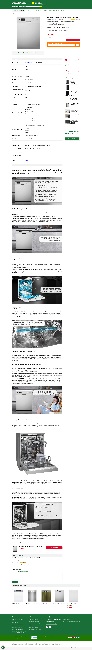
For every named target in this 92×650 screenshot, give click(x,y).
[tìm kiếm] (78, 3)
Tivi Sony (25, 642)
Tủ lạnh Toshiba (59, 640)
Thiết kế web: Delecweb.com (75, 645)
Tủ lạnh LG (53, 640)
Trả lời (15, 563)
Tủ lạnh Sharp (20, 640)
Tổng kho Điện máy (66, 617)
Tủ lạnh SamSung (33, 640)
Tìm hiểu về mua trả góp (33, 617)
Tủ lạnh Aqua (65, 640)
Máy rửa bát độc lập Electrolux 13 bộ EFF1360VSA (57, 602)
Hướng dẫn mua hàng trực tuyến (35, 627)
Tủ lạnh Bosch (20, 642)
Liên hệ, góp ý (14, 623)
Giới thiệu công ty (15, 620)
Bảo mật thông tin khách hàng (17, 627)
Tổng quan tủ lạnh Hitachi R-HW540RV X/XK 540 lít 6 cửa (74, 107)
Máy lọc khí (61, 7)
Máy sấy (46, 7)
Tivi (27, 7)
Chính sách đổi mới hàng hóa (34, 619)
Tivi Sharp (39, 642)
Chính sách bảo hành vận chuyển (18, 621)
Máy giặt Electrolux (54, 642)
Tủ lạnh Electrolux (71, 640)
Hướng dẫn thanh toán (33, 625)
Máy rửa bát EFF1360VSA (24, 539)
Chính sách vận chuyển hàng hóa (18, 625)
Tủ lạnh (33, 7)
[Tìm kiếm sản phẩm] (68, 4)
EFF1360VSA (16, 539)
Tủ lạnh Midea (14, 642)
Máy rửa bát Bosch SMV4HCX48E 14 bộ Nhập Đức (18, 602)
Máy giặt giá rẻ (47, 642)
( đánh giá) (78, 17)
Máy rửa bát (53, 7)
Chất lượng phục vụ (33, 623)
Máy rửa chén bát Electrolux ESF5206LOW (73, 602)
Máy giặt (39, 7)
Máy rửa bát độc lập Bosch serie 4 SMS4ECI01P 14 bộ (32, 602)
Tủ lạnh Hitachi (47, 640)
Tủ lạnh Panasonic (41, 640)
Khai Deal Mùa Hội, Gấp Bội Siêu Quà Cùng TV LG (74, 97)
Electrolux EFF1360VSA (33, 539)
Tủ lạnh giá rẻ (14, 640)
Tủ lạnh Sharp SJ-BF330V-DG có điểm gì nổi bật (74, 84)
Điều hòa (68, 7)
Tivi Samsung (30, 642)
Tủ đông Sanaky (26, 640)
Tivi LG (35, 642)
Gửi (77, 42)
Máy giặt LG (61, 642)
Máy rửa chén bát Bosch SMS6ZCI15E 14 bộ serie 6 (45, 602)
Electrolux (54, 17)
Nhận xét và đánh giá (16, 566)
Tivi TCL (43, 642)
